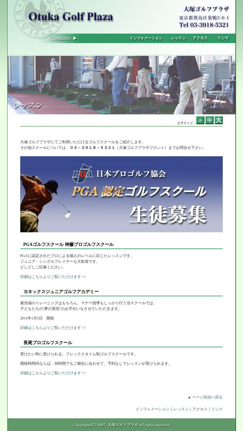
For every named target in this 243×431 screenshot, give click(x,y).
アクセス (200, 409)
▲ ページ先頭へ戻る (205, 397)
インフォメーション (152, 409)
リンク (217, 409)
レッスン (181, 409)
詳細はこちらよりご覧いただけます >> (53, 276)
